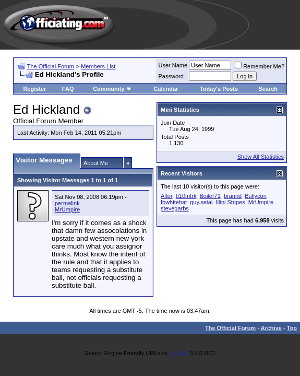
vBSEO (178, 353)
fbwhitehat (174, 202)
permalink (67, 203)
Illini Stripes (230, 202)
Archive (271, 328)
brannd (233, 196)
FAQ (68, 89)
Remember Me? (259, 66)
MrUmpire (67, 209)
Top (292, 328)
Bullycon (256, 196)
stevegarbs (175, 208)
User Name (173, 65)
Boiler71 (210, 196)
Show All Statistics (260, 157)
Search (268, 89)
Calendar (165, 89)
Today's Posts (219, 89)
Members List (98, 66)
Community (112, 89)
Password (171, 76)
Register (34, 89)
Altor (167, 196)
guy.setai (201, 202)
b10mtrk (186, 196)
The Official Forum (50, 66)
